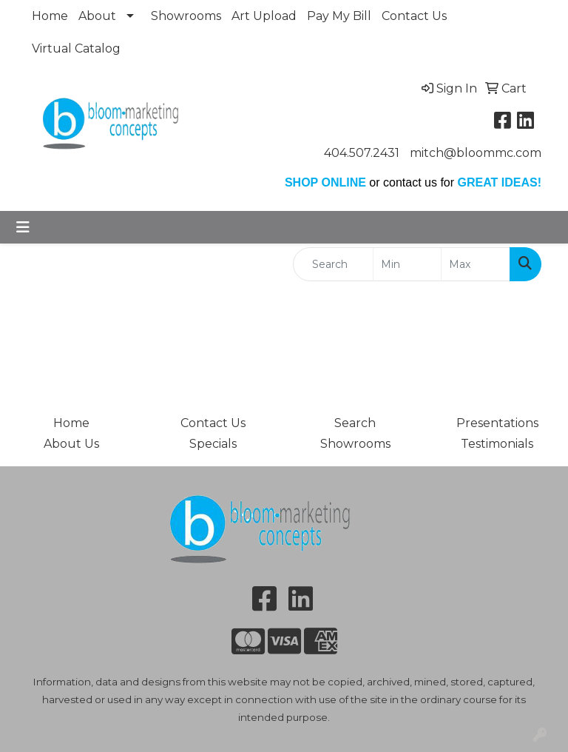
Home (50, 16)
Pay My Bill (339, 16)
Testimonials (497, 444)
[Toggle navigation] (22, 227)
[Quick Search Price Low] (407, 264)
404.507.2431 (361, 153)
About (97, 16)
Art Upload (264, 16)
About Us (71, 444)
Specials (213, 444)
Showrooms (186, 16)
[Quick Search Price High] (475, 264)
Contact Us (414, 16)
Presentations (497, 423)
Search (355, 423)
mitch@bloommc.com (475, 153)
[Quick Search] (333, 264)
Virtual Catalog (76, 48)
